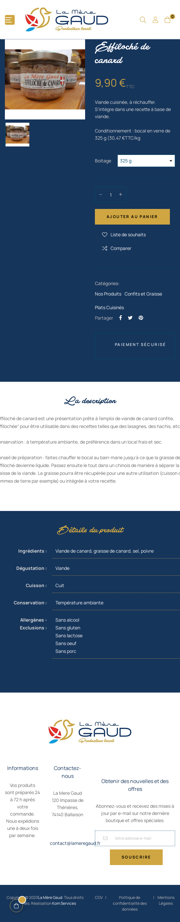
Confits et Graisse (143, 294)
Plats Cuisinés (109, 307)
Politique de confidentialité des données (130, 903)
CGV (99, 897)
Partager (120, 317)
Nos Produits (108, 294)
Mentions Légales (166, 900)
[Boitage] (146, 161)
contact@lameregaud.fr (75, 843)
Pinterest (141, 317)
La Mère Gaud (50, 897)
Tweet (130, 317)
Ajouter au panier (132, 216)
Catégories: (107, 283)
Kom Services (64, 903)
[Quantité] (110, 194)
